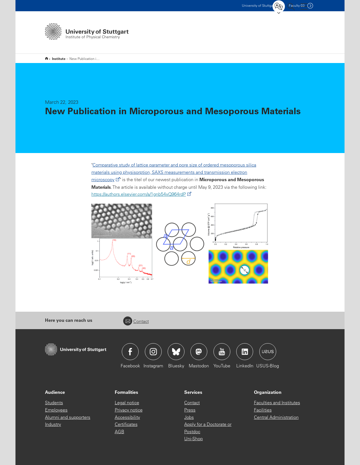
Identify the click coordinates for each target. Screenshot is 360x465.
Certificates (126, 424)
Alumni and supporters (67, 417)
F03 (297, 5)
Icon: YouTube (221, 351)
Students (54, 402)
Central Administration (276, 417)
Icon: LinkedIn (244, 351)
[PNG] (180, 244)
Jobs (189, 417)
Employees (56, 410)
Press (189, 410)
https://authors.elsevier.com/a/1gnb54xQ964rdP (138, 194)
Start (46, 58)
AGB (119, 431)
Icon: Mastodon (198, 351)
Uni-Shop (193, 438)
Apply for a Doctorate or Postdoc (207, 427)
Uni (258, 5)
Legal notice (127, 402)
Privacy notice (129, 410)
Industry (53, 424)
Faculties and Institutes (277, 402)
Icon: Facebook (130, 351)
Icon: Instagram (153, 351)
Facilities (263, 410)
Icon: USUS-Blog (267, 351)
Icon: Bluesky (176, 351)
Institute (59, 58)
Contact (136, 321)
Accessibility (127, 417)
